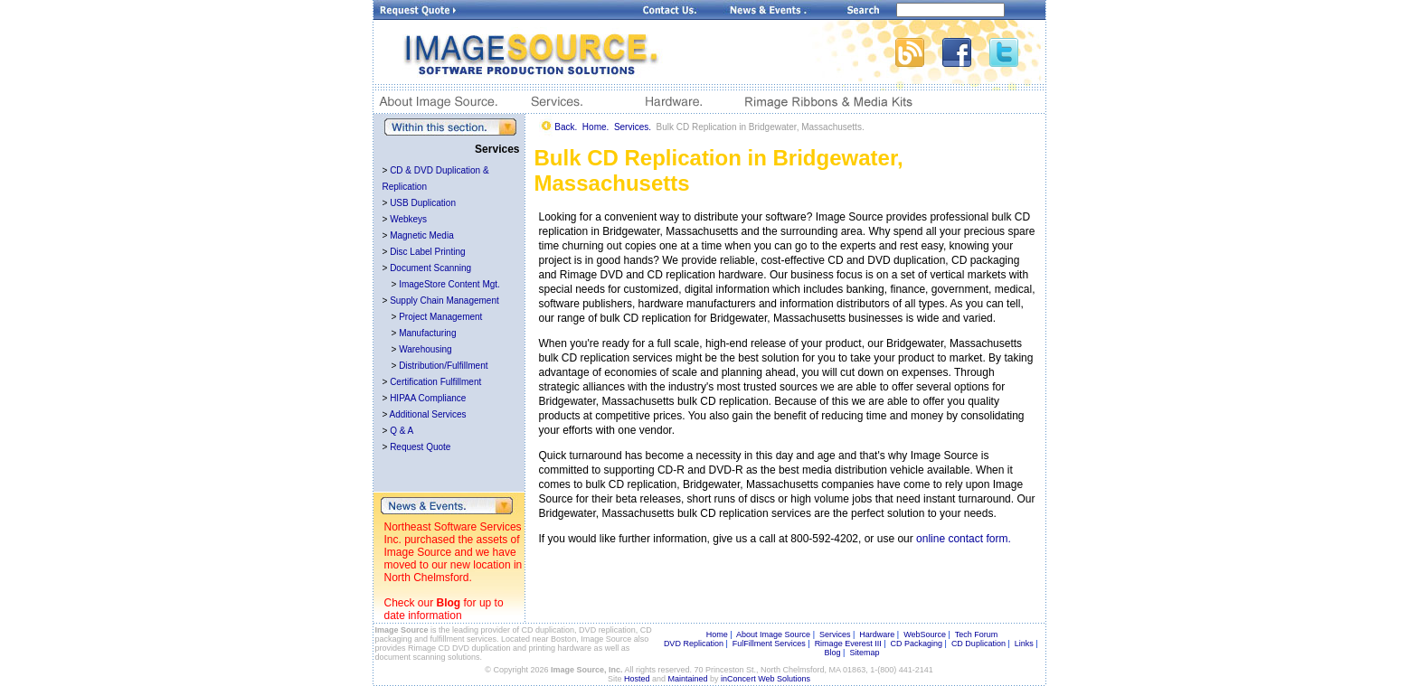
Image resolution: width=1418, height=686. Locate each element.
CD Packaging (917, 643)
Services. (632, 127)
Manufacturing (427, 333)
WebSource (924, 634)
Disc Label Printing (427, 252)
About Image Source (773, 634)
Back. (565, 127)
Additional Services (428, 414)
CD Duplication (978, 643)
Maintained (688, 678)
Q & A (401, 431)
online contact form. (963, 538)
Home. (595, 127)
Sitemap (864, 652)
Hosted (637, 678)
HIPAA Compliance (428, 398)
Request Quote (420, 447)
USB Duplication (423, 203)
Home (717, 634)
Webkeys (408, 219)
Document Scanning (430, 268)
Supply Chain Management (444, 300)
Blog (449, 603)
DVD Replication (693, 643)
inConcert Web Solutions (765, 678)
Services (835, 634)
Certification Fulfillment (435, 382)
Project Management (440, 317)
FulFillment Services (769, 643)
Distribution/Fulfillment (443, 366)
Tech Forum (976, 634)
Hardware (876, 634)
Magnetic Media (422, 235)
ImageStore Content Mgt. (449, 284)
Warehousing (425, 349)
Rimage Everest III (848, 643)
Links (1024, 643)
